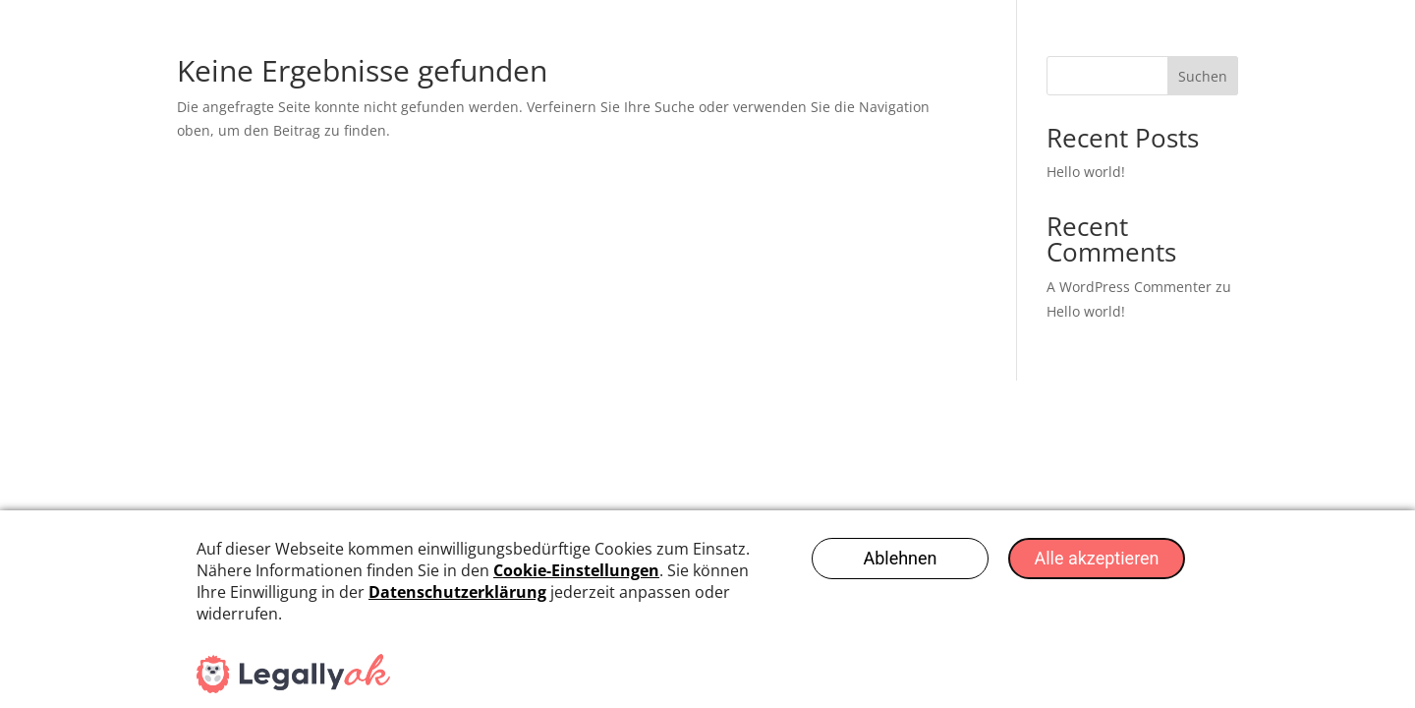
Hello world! (1086, 171)
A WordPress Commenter (1129, 286)
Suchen (1202, 76)
